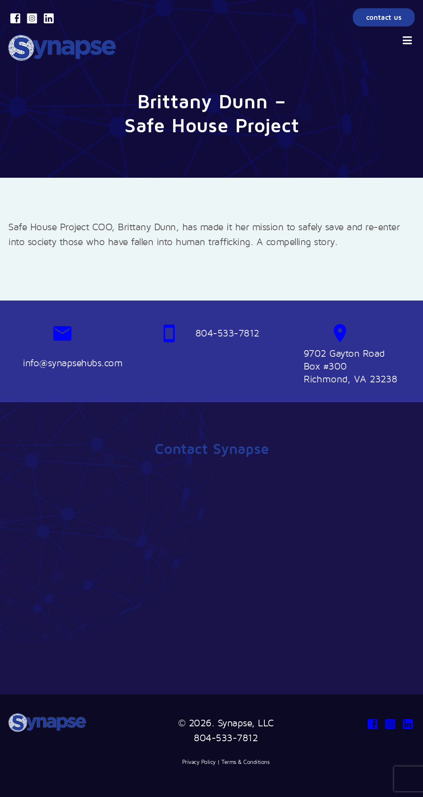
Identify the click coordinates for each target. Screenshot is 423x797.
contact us (384, 17)
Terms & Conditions (245, 761)
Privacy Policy (199, 761)
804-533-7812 (226, 737)
